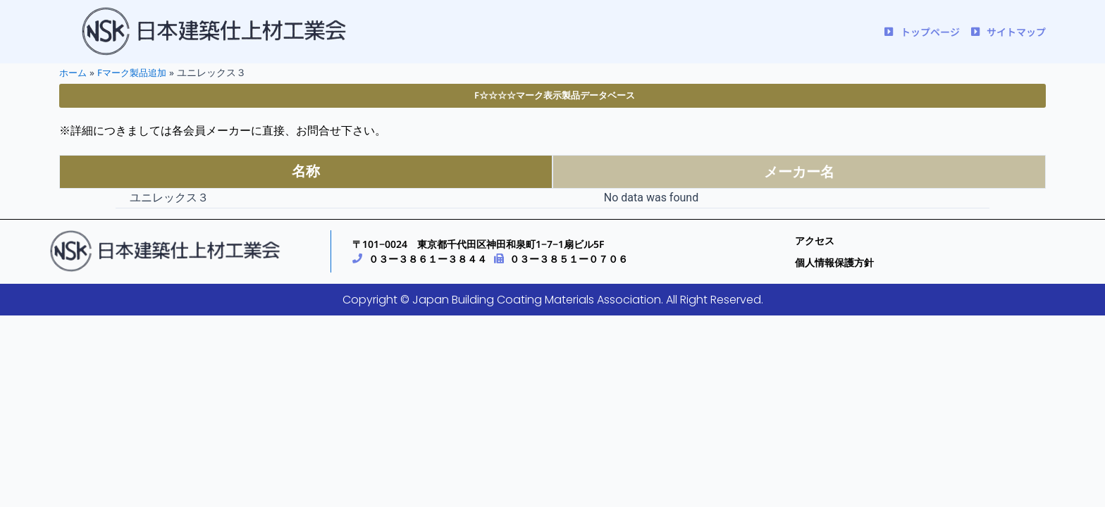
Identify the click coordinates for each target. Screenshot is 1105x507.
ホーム (74, 72)
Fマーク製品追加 (136, 72)
